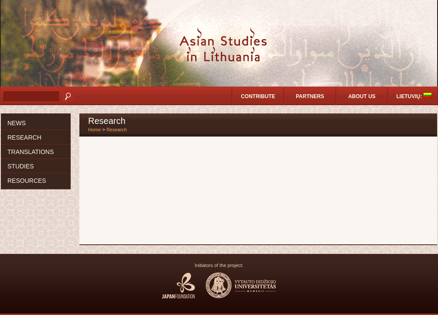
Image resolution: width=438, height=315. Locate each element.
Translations (30, 151)
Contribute (258, 96)
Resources (26, 180)
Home (94, 129)
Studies (20, 166)
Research (24, 137)
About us (362, 96)
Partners (310, 96)
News (16, 123)
